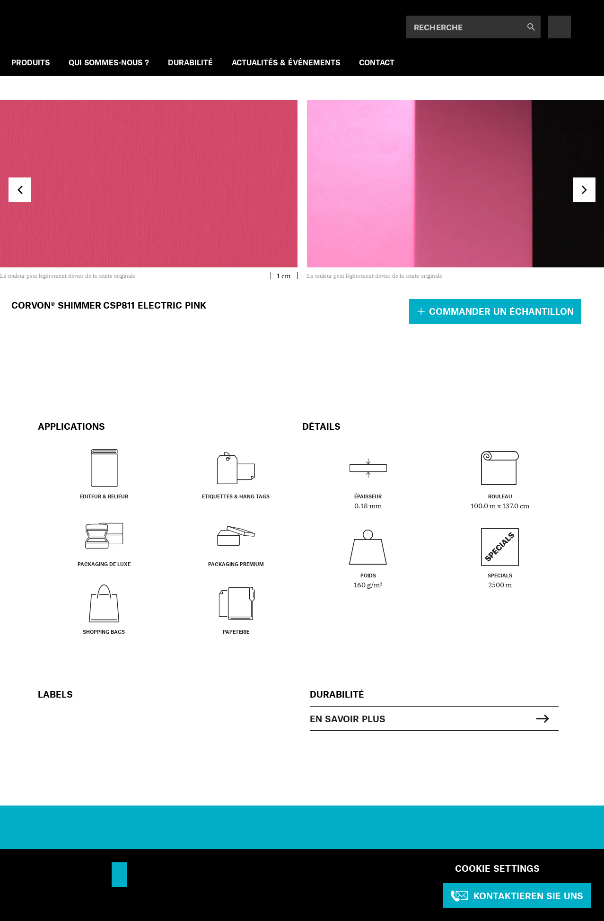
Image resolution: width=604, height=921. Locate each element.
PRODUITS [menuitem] (30, 62)
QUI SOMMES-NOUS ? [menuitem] (109, 62)
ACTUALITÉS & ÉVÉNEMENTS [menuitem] (286, 62)
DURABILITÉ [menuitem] (190, 62)
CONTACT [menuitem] (376, 62)
